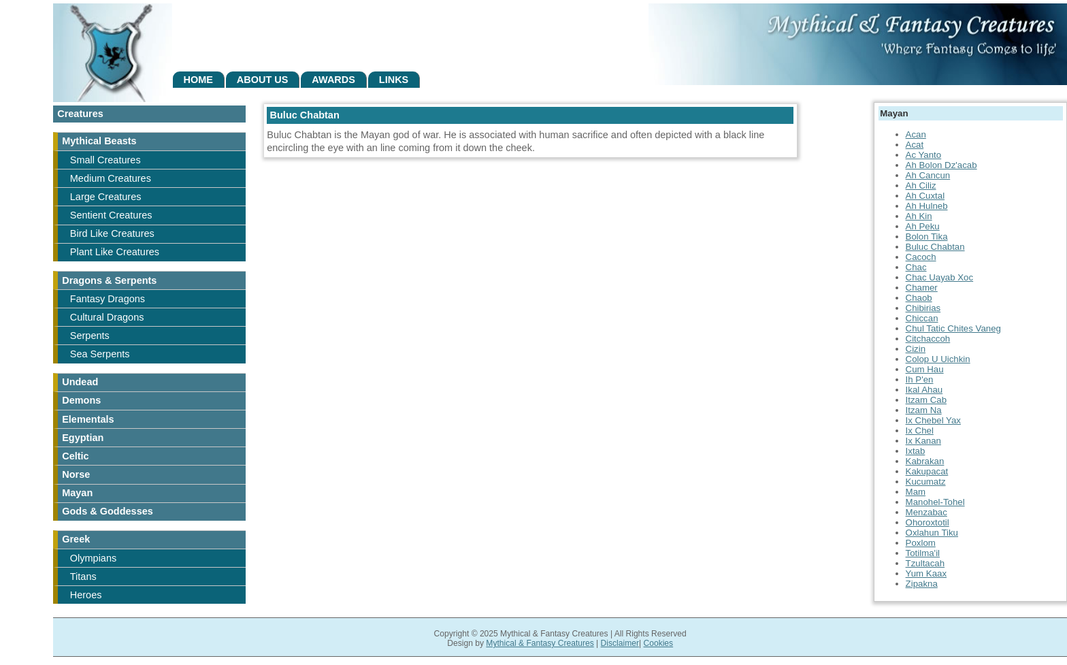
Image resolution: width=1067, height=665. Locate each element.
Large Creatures (106, 196)
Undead (80, 381)
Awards (333, 79)
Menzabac (926, 512)
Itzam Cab (926, 400)
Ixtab (915, 451)
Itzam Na (924, 410)
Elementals (88, 419)
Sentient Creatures (111, 215)
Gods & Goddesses (107, 511)
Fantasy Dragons (107, 298)
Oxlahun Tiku (932, 533)
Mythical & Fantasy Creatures (539, 643)
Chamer (922, 287)
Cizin (916, 349)
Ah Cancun (928, 175)
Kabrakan (925, 461)
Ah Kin (919, 216)
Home (197, 79)
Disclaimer (620, 643)
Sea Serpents (100, 353)
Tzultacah (925, 563)
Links (393, 79)
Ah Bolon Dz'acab (941, 165)
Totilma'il (923, 553)
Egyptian (82, 437)
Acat (915, 145)
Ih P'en (920, 379)
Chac (916, 267)
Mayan (77, 492)
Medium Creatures (110, 178)
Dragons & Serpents (109, 280)
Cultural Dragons (107, 317)
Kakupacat (927, 471)
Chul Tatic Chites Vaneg (953, 328)
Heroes (86, 594)
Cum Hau (925, 369)
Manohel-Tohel (935, 502)
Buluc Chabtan (935, 247)
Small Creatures (105, 160)
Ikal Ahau (924, 390)
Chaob (919, 298)
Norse (76, 474)
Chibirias (923, 308)
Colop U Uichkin (938, 359)
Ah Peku (923, 226)
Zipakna (922, 584)
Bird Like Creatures (112, 233)
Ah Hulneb (927, 206)
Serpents (90, 335)
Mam (915, 492)
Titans (83, 576)
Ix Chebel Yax (933, 420)
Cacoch (921, 257)
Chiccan (922, 318)
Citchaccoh (928, 339)
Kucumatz (926, 481)
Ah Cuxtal (925, 196)
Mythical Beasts (99, 140)
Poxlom (921, 543)
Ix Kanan (923, 441)
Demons (81, 400)
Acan (916, 134)
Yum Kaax (926, 573)
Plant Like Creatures (114, 251)
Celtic (75, 456)
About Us (263, 79)
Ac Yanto (924, 155)
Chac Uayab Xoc (940, 277)
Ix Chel (920, 430)
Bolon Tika (927, 236)
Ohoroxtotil (927, 522)
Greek (76, 539)
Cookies (658, 643)
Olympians (93, 558)
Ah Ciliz (921, 185)
